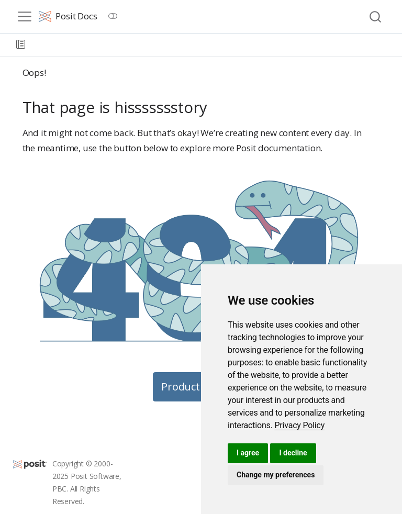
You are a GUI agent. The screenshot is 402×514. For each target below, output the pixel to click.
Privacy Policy (299, 425)
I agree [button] (248, 453)
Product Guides (198, 386)
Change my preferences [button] (276, 475)
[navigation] (213, 45)
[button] (20, 45)
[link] (299, 425)
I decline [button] (293, 453)
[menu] (25, 17)
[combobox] (375, 16)
